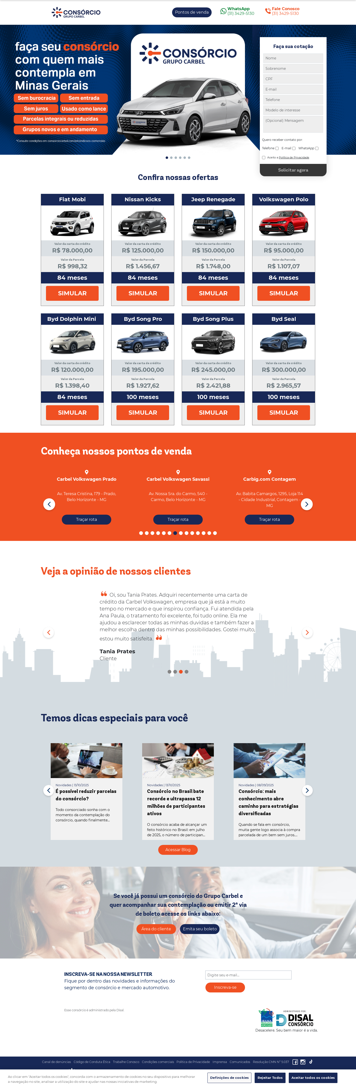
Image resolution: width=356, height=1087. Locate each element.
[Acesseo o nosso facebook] (296, 1061)
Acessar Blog (178, 849)
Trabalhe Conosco (126, 1062)
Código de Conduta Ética (92, 1062)
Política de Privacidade (193, 1062)
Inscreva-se (225, 987)
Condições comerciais (158, 1062)
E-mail (286, 148)
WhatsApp (306, 148)
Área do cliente (156, 929)
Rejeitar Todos (270, 1078)
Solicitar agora (293, 170)
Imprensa (220, 1062)
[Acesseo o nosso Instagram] (304, 1061)
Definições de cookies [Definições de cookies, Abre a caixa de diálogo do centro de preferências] (229, 1078)
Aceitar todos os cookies (313, 1078)
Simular (72, 293)
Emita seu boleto (200, 929)
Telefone (268, 148)
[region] (178, 1078)
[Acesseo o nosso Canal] (311, 1061)
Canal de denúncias (56, 1062)
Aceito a (288, 157)
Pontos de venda (192, 12)
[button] (167, 157)
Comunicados (240, 1062)
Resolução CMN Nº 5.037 (271, 1062)
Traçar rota (86, 519)
